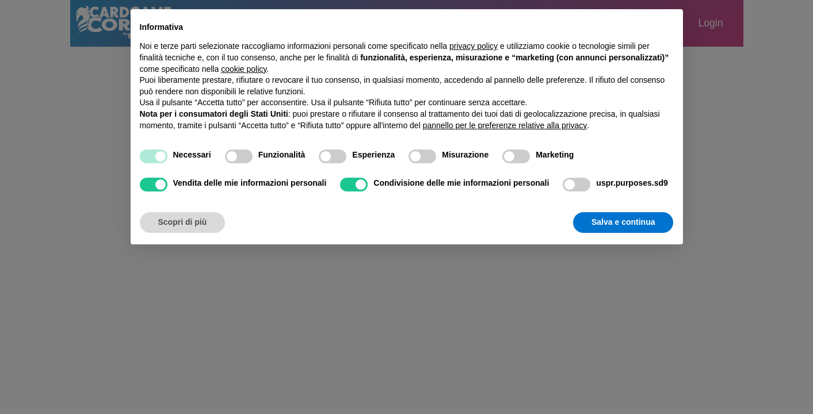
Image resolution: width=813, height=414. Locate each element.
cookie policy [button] (243, 69)
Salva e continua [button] (623, 222)
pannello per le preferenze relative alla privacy (505, 125)
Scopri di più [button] (182, 222)
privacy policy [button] (473, 46)
